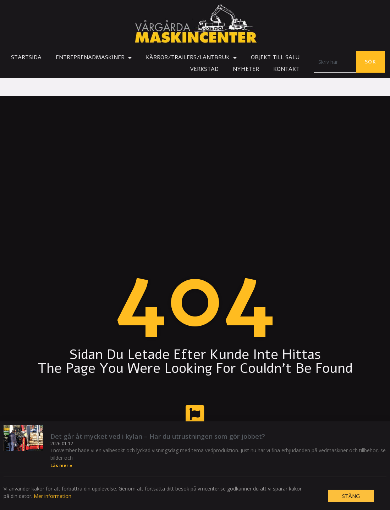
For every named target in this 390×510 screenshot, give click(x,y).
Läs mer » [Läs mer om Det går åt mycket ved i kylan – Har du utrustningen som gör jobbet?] (61, 475)
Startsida (26, 57)
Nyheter (246, 69)
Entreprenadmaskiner (94, 57)
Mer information (52, 505)
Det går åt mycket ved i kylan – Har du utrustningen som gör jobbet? (157, 445)
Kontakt (286, 69)
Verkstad (204, 69)
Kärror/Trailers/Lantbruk (191, 57)
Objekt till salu (275, 57)
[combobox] (335, 62)
